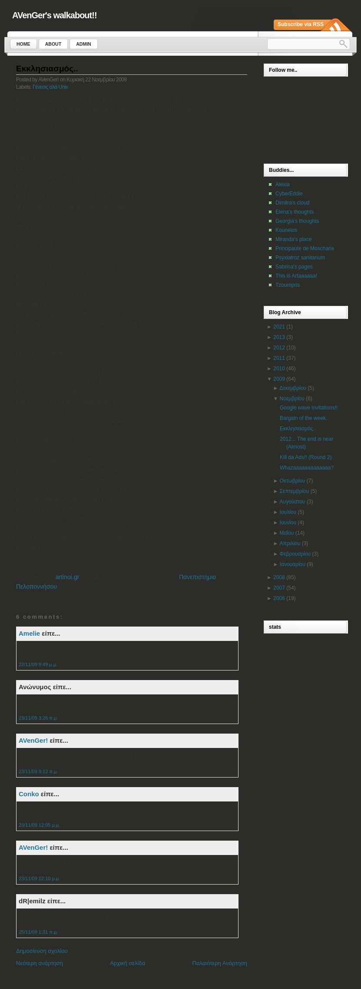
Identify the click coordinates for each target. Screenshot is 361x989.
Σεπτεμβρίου (294, 491)
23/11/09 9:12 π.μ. (38, 771)
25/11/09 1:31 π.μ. (38, 932)
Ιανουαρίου (292, 564)
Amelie (29, 633)
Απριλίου (290, 543)
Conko (29, 794)
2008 (279, 577)
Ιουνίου (288, 523)
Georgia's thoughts (297, 221)
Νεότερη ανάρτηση (39, 963)
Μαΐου (287, 533)
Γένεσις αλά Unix (50, 87)
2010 (279, 368)
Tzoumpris (287, 285)
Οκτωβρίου (292, 481)
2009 (279, 379)
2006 (279, 598)
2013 (279, 337)
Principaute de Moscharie (304, 248)
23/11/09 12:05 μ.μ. (39, 825)
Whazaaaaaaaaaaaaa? (307, 468)
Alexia (282, 184)
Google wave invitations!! (309, 408)
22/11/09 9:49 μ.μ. (38, 664)
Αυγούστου (292, 502)
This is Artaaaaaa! (296, 276)
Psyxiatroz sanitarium (300, 258)
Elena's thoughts (294, 212)
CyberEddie (289, 194)
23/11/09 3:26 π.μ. (38, 718)
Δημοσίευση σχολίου (42, 951)
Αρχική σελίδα (127, 963)
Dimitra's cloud (292, 203)
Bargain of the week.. (304, 418)
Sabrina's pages (294, 267)
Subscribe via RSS (301, 24)
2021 (279, 327)
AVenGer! (33, 740)
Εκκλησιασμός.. (47, 68)
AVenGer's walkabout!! (54, 15)
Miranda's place (293, 239)
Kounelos (286, 230)
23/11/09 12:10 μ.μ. (39, 878)
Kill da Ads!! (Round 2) (305, 457)
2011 (279, 358)
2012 (279, 348)
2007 (279, 588)
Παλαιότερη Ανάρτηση (219, 963)
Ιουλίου (288, 512)
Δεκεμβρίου (293, 388)
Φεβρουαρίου (295, 554)
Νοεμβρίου (292, 399)
